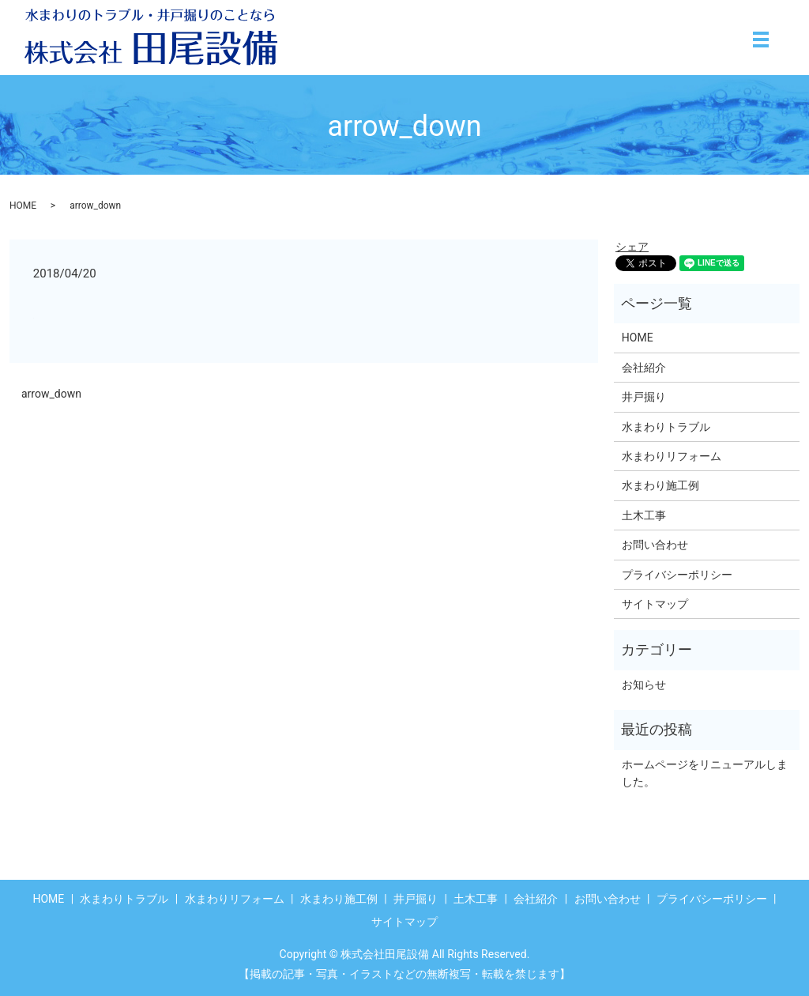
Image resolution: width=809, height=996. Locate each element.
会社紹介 (644, 367)
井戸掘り (644, 396)
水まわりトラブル (666, 427)
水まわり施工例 (660, 485)
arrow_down (51, 393)
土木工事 (644, 515)
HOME (22, 205)
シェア (632, 246)
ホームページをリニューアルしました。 (705, 773)
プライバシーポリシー (677, 574)
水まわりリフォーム (671, 456)
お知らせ (644, 684)
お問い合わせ (655, 544)
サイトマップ (655, 604)
